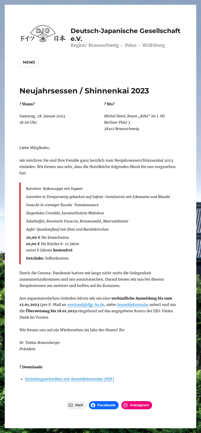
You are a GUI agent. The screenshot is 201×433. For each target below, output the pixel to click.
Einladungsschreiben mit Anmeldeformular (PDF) (69, 379)
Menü (29, 62)
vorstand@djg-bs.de (85, 304)
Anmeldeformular (133, 304)
